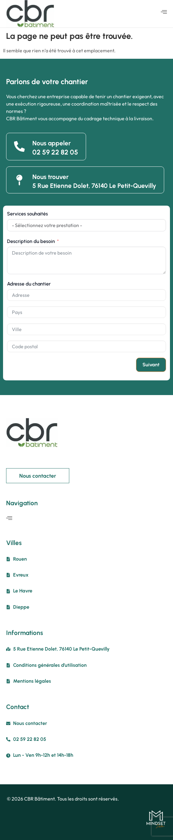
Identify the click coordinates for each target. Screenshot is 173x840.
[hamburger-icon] (164, 12)
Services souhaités (27, 214)
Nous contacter (37, 475)
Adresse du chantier (29, 284)
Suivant (151, 365)
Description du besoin (31, 241)
